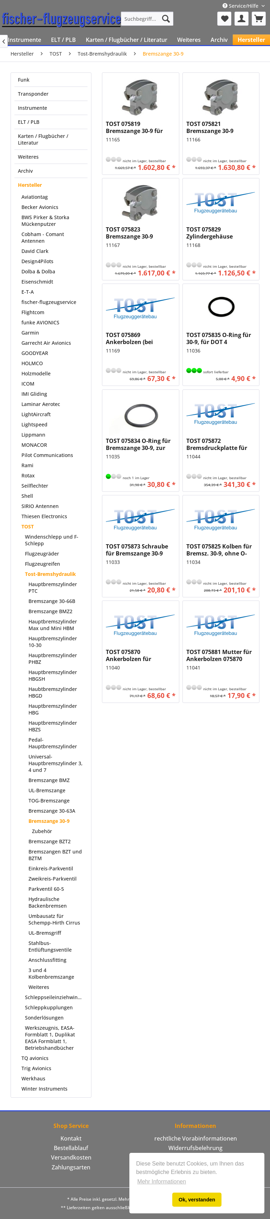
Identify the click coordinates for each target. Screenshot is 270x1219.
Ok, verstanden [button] (197, 1199)
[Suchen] (166, 19)
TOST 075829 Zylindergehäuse (209, 233)
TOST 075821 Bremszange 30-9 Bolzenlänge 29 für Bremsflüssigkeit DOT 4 (218, 127)
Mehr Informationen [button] (161, 1182)
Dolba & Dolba (38, 271)
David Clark (35, 251)
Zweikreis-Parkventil (52, 878)
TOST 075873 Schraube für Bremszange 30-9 (137, 550)
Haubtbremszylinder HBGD (52, 692)
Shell (27, 496)
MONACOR (34, 445)
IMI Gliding (34, 394)
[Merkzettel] (224, 19)
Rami (27, 465)
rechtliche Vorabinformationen (195, 1138)
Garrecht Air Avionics (46, 342)
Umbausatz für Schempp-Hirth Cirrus (54, 919)
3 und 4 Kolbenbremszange (51, 973)
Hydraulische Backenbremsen (47, 902)
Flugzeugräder (42, 553)
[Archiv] (219, 39)
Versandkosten (71, 1157)
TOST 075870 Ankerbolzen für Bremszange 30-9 (129, 655)
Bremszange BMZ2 (50, 611)
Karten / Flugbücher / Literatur (43, 139)
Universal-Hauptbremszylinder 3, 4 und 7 (55, 763)
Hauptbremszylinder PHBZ (52, 658)
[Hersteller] (251, 39)
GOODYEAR (34, 353)
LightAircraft (36, 414)
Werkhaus (33, 1078)
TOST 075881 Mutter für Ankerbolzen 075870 (219, 655)
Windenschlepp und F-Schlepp (51, 540)
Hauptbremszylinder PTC (52, 587)
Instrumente (32, 107)
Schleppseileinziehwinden (56, 997)
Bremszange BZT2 (49, 841)
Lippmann (33, 434)
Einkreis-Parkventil (50, 868)
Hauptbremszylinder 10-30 (52, 641)
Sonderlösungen (44, 1017)
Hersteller (30, 185)
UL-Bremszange (46, 790)
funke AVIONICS (40, 322)
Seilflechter (34, 485)
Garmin (30, 332)
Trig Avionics (36, 1068)
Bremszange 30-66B (51, 601)
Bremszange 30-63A (51, 810)
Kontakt (71, 1138)
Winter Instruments (44, 1088)
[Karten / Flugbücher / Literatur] (126, 39)
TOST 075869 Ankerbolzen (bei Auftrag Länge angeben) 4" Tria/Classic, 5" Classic (140, 338)
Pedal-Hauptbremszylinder (52, 743)
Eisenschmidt (37, 281)
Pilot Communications (47, 455)
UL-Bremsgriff (44, 932)
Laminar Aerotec (40, 404)
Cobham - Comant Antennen (42, 237)
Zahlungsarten (71, 1167)
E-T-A (27, 291)
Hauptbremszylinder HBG (52, 709)
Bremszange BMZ (49, 780)
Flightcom (32, 312)
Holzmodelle (36, 373)
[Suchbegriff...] (147, 19)
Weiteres (28, 156)
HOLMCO (32, 363)
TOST (27, 526)
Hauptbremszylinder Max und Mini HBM (52, 624)
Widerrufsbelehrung (195, 1148)
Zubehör (42, 831)
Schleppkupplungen (49, 1007)
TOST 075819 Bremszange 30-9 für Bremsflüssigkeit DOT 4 (138, 127)
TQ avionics (35, 1058)
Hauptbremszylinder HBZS (52, 726)
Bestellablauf (71, 1148)
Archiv (25, 170)
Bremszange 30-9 (49, 821)
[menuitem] (147, 19)
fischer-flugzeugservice (48, 302)
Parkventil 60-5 (46, 888)
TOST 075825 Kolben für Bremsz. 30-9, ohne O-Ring (219, 550)
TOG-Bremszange (49, 800)
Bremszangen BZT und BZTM (55, 855)
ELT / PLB (28, 122)
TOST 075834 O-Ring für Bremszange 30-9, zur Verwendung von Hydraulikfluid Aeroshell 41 (140, 444)
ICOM (27, 383)
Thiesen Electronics (44, 516)
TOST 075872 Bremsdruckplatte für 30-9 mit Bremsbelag (216, 444)
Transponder (33, 93)
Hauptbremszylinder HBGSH (52, 675)
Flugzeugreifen (42, 563)
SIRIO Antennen (40, 506)
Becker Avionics (39, 207)
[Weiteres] (189, 39)
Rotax (28, 475)
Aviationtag (34, 196)
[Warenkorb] (259, 19)
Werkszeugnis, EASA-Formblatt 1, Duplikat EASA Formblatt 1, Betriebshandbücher (50, 1037)
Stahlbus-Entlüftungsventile (50, 946)
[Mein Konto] (241, 19)
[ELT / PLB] (63, 39)
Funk (24, 79)
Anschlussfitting (47, 960)
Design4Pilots (37, 261)
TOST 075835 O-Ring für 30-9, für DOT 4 (218, 338)
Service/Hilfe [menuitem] (241, 5)
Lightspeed (34, 424)
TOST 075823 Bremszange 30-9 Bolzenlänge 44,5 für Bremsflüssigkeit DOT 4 (138, 233)
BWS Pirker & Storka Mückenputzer (45, 220)
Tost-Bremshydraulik (50, 574)
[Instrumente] (24, 39)
